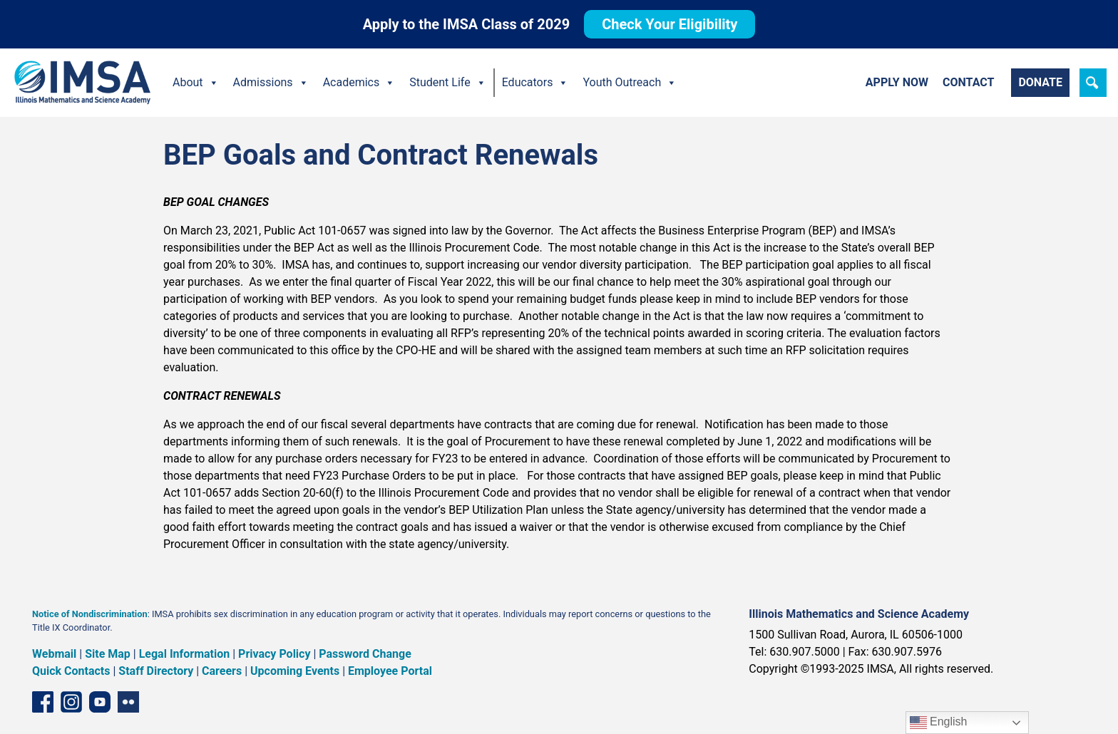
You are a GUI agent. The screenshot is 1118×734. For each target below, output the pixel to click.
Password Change (365, 654)
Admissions (271, 82)
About (196, 82)
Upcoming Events (294, 671)
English (939, 722)
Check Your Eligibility (669, 24)
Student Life (447, 82)
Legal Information (184, 654)
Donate (1040, 82)
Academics (359, 82)
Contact (968, 82)
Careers (222, 671)
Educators (535, 82)
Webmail (54, 654)
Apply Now (897, 82)
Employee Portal (390, 671)
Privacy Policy (274, 654)
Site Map (107, 654)
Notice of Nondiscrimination (90, 614)
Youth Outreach (630, 82)
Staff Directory (155, 671)
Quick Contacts (71, 671)
